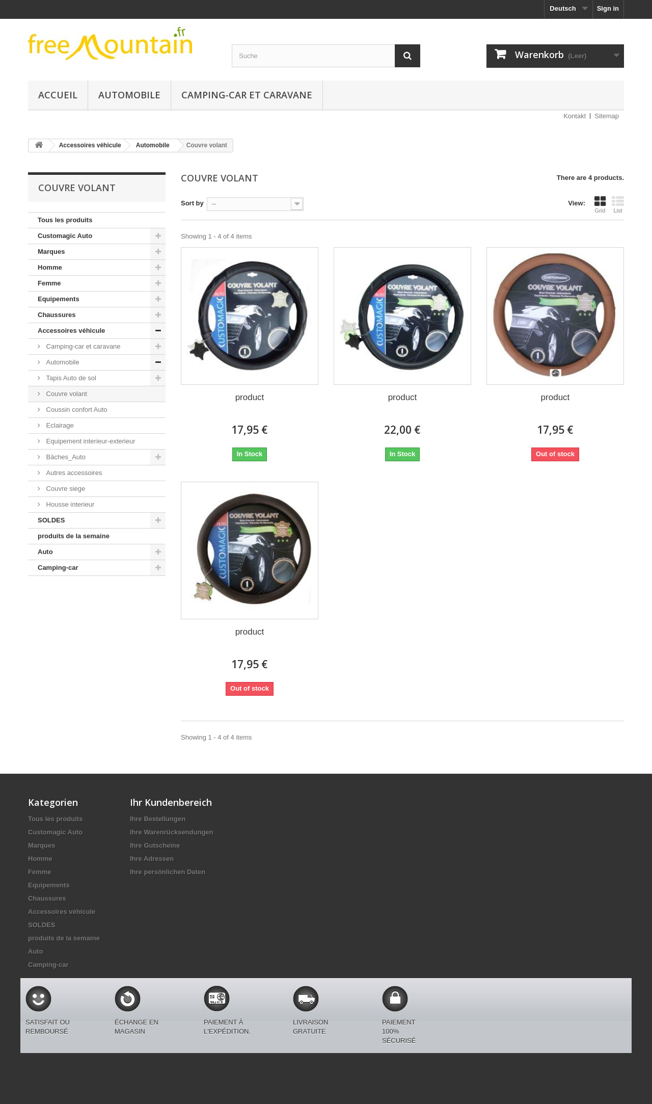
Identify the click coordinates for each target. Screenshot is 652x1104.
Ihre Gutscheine (155, 845)
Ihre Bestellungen (157, 819)
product (249, 397)
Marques (51, 251)
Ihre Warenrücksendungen (171, 832)
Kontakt (574, 116)
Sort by (192, 203)
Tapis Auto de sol (70, 378)
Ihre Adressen (152, 858)
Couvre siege (64, 488)
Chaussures (56, 315)
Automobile (129, 95)
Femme (49, 283)
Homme (50, 267)
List (618, 204)
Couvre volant (65, 394)
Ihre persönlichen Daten (167, 872)
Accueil (57, 95)
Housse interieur (69, 504)
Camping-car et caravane (246, 95)
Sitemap (606, 116)
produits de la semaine (74, 536)
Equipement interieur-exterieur (89, 441)
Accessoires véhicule (71, 330)
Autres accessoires (73, 473)
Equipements (58, 299)
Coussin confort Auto (75, 409)
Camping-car (58, 567)
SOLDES (51, 520)
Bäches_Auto (65, 457)
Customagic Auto (65, 236)
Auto (45, 552)
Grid (600, 204)
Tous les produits (65, 220)
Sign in (608, 8)
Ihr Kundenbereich (171, 802)
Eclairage (59, 425)
